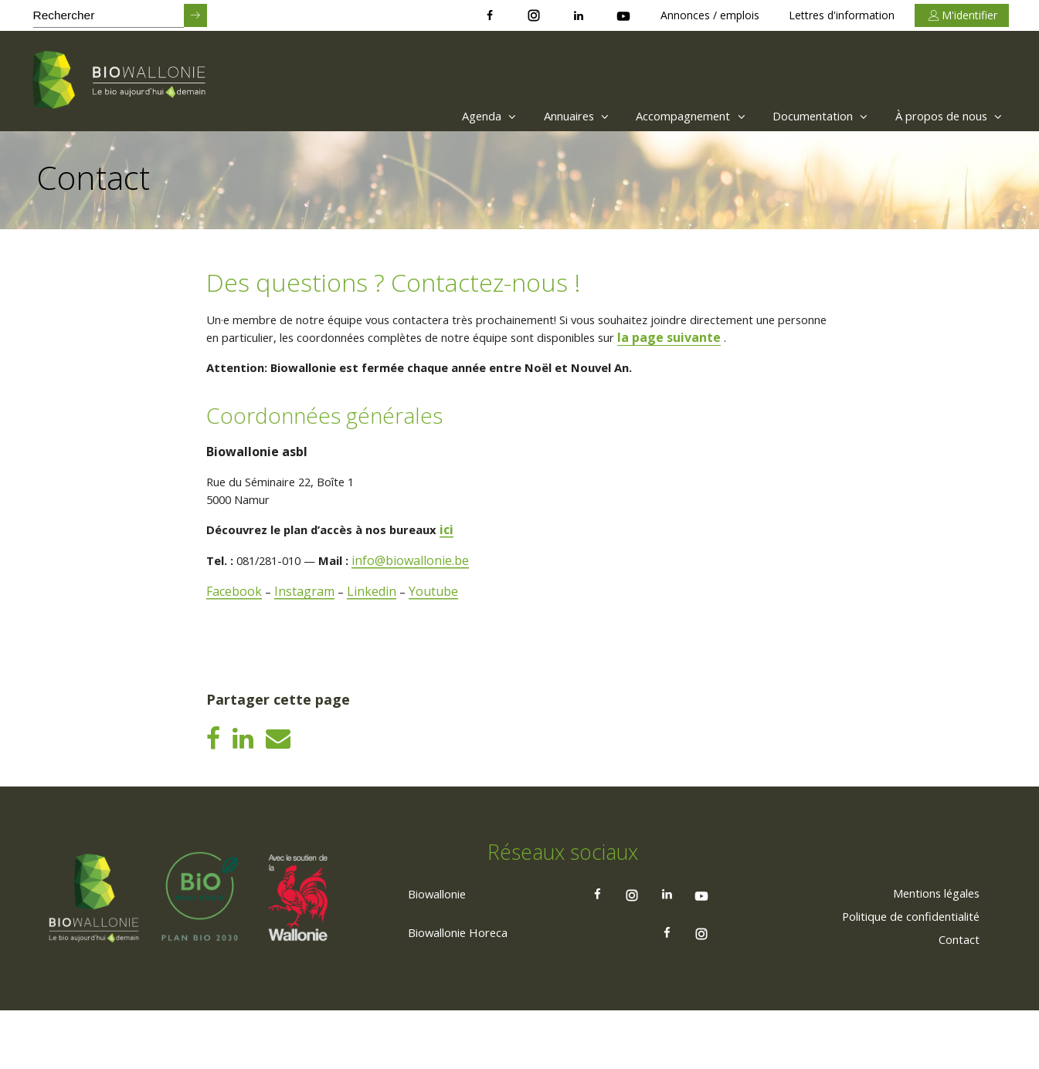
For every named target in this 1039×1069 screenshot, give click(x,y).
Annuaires (538, 115)
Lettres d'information (842, 15)
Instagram (307, 615)
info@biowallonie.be (425, 585)
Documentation (804, 115)
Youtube (437, 615)
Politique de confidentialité (901, 973)
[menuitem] (439, 115)
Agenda (443, 115)
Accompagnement (663, 115)
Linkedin (374, 615)
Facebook (235, 615)
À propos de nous (944, 115)
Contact (955, 996)
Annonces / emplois (709, 15)
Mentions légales (928, 950)
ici (464, 554)
